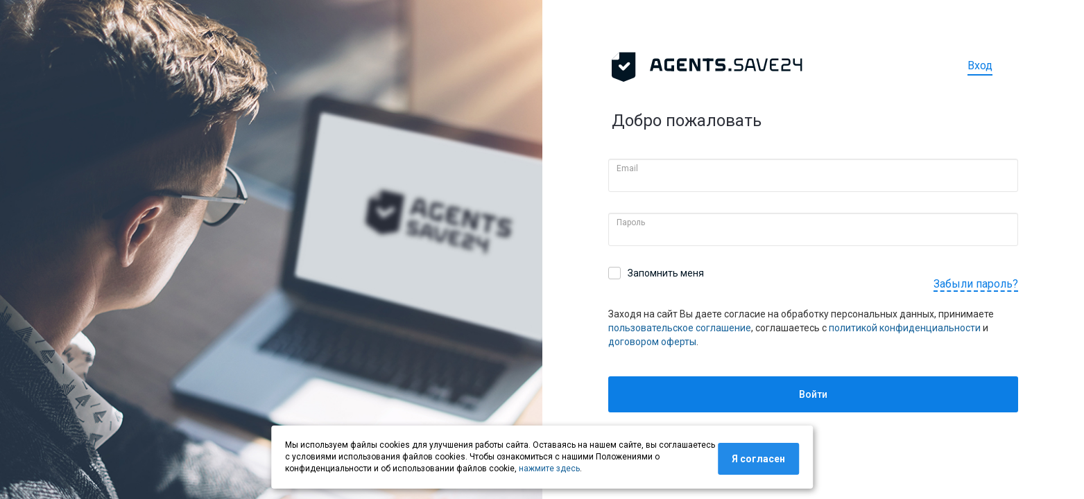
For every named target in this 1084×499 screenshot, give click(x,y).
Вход (979, 65)
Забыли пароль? (976, 283)
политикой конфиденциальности (905, 327)
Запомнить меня (666, 273)
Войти (813, 394)
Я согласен (758, 458)
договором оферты (652, 341)
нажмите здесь (549, 468)
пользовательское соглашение (679, 327)
